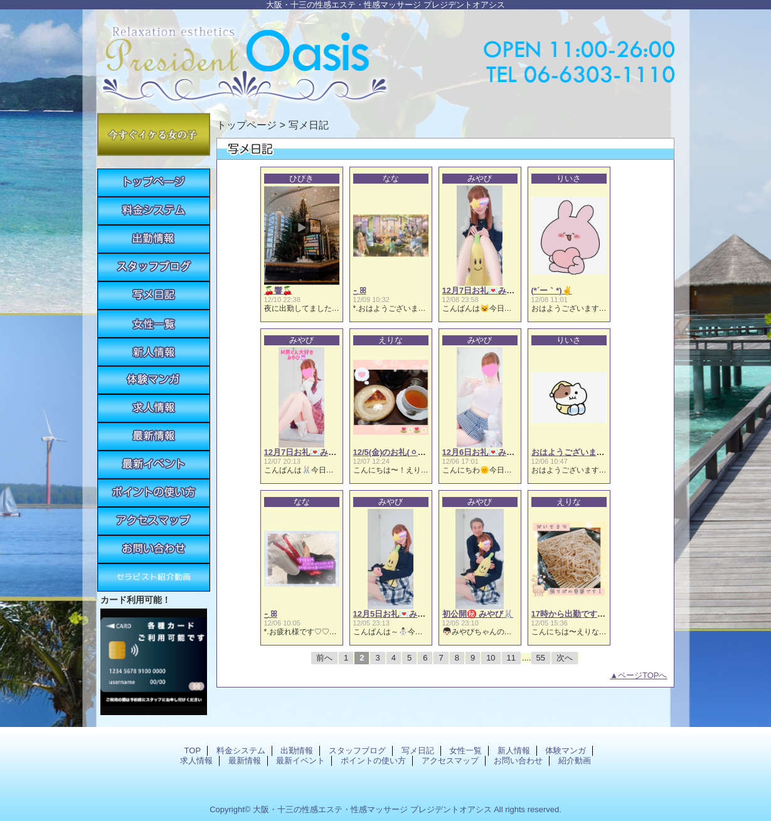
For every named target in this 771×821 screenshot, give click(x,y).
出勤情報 (153, 239)
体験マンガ (153, 380)
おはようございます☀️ (573, 452)
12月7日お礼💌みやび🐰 (487, 290)
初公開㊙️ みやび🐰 (478, 614)
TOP (153, 183)
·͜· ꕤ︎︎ (359, 290)
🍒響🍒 (278, 290)
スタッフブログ (153, 267)
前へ (324, 657)
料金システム (153, 211)
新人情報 (153, 352)
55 (540, 657)
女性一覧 (153, 324)
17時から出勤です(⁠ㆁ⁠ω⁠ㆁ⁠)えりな (591, 614)
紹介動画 (153, 577)
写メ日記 (153, 295)
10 (490, 657)
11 (511, 657)
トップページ (246, 124)
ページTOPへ (642, 675)
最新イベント (153, 465)
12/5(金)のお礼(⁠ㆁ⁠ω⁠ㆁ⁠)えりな (406, 452)
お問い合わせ (153, 549)
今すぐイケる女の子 (153, 134)
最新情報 (153, 436)
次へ (564, 657)
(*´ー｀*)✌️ (551, 290)
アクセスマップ (153, 521)
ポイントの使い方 (153, 493)
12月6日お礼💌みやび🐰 (487, 452)
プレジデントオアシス (385, 58)
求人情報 (153, 408)
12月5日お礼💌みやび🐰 (398, 614)
